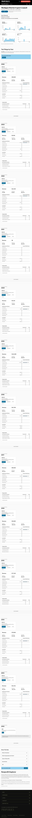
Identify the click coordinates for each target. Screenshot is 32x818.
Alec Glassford (9, 780)
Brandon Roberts (19, 780)
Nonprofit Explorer (5, 3)
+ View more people (4, 109)
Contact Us (4, 57)
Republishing (10, 815)
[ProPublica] (6, 1)
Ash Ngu (13, 780)
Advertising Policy (22, 815)
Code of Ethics (4, 815)
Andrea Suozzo (4, 780)
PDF (13, 71)
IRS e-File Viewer (10, 783)
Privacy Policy (15, 815)
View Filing (3, 71)
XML (3, 73)
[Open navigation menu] (19, 1)
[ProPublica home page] (8, 810)
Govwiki (2, 784)
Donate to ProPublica (26, 1)
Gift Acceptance (4, 816)
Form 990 (2, 51)
